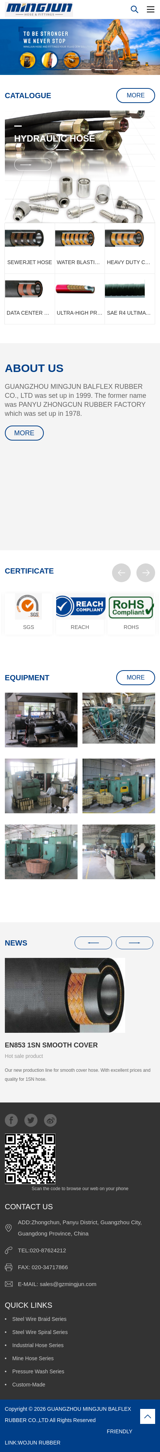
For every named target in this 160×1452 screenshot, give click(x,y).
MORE (136, 95)
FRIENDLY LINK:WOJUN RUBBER (68, 1437)
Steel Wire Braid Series (39, 1319)
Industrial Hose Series (38, 1345)
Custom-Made (28, 1385)
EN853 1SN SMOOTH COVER (51, 1045)
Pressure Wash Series (38, 1371)
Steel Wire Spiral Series (40, 1332)
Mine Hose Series (33, 1358)
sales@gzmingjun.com (68, 1284)
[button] (121, 572)
